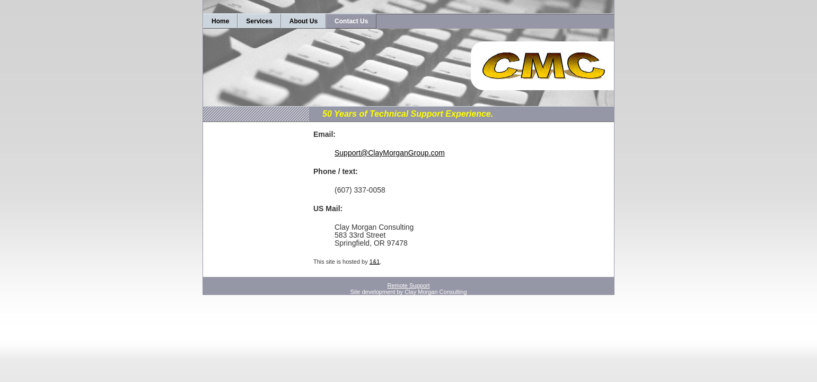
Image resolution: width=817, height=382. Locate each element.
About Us (303, 21)
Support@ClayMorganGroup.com (390, 153)
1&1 (375, 261)
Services (259, 21)
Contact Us (351, 21)
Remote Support (408, 285)
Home (220, 21)
